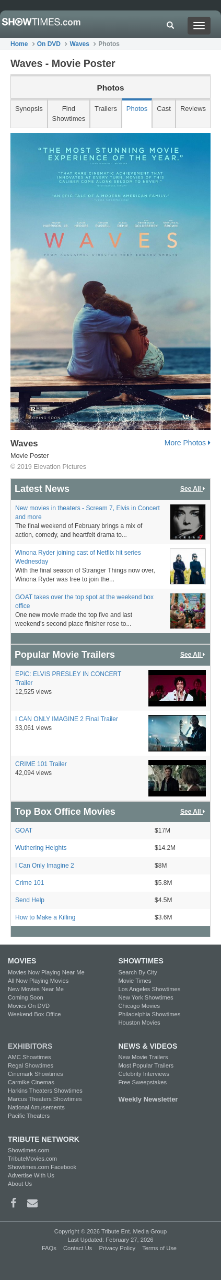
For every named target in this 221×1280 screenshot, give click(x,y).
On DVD (49, 44)
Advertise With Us (31, 1175)
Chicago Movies (139, 1006)
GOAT (23, 830)
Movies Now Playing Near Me (46, 972)
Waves (79, 44)
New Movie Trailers (143, 1057)
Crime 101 (29, 882)
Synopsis (29, 109)
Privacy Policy (117, 1248)
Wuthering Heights (41, 847)
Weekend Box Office (34, 1014)
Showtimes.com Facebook (42, 1167)
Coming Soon (25, 997)
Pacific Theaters (29, 1116)
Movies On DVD (29, 1006)
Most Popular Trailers (146, 1065)
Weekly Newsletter (148, 1099)
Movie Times (135, 981)
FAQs (49, 1248)
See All (193, 489)
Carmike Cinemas (31, 1082)
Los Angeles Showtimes (150, 989)
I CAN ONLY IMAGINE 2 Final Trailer (66, 719)
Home (19, 44)
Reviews (193, 109)
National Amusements (36, 1107)
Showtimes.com (28, 1150)
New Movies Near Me (36, 989)
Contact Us (77, 1248)
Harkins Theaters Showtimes (45, 1090)
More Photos (188, 443)
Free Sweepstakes (143, 1082)
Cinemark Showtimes (35, 1074)
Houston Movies (139, 1022)
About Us (20, 1184)
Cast (164, 109)
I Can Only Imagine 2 (44, 865)
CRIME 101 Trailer (41, 764)
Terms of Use (159, 1248)
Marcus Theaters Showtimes (45, 1099)
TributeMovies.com (32, 1158)
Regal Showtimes (30, 1065)
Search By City (138, 972)
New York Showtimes (146, 997)
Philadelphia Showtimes (150, 1014)
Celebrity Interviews (144, 1074)
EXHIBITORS (30, 1046)
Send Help (29, 900)
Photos (136, 109)
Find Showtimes (69, 113)
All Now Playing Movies (38, 981)
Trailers (106, 109)
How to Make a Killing (45, 917)
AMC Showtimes (29, 1057)
